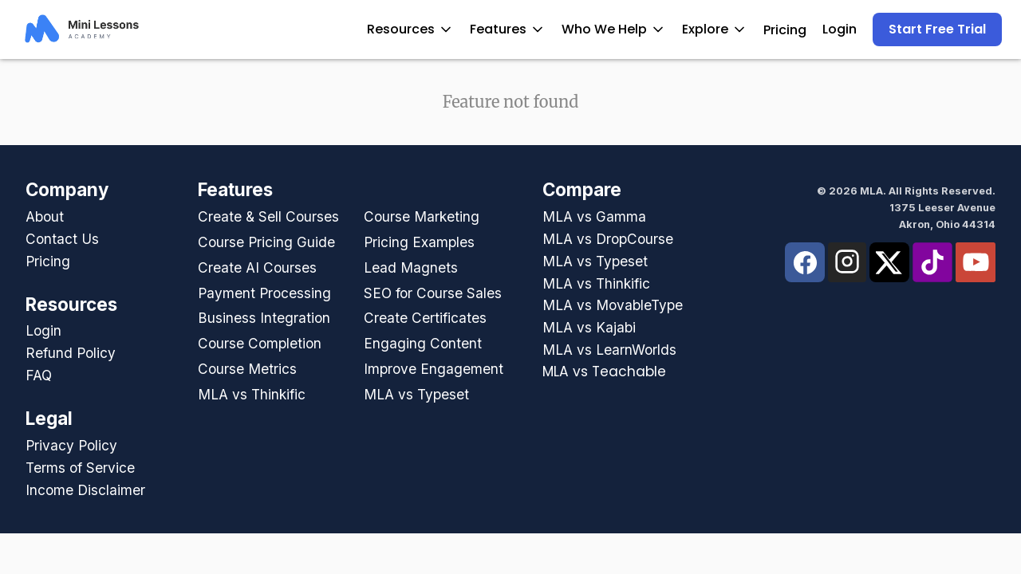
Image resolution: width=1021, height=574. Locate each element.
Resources (410, 29)
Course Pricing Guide (266, 242)
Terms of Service (80, 467)
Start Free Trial (937, 29)
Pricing (784, 30)
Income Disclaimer (85, 490)
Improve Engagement (433, 368)
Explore (714, 29)
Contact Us (62, 238)
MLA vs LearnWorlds (609, 349)
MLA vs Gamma (594, 216)
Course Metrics (247, 368)
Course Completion (259, 343)
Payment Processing (264, 293)
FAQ (39, 375)
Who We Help (614, 29)
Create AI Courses (257, 267)
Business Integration (264, 317)
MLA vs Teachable (604, 371)
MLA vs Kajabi (589, 327)
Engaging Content (423, 343)
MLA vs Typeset (416, 394)
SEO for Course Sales (433, 293)
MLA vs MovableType (612, 305)
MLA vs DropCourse (607, 238)
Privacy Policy (71, 445)
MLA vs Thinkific (252, 394)
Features (508, 29)
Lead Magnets (411, 267)
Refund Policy (71, 352)
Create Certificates (425, 317)
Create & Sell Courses (268, 216)
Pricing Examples (419, 242)
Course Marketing (421, 216)
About (45, 216)
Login (839, 29)
